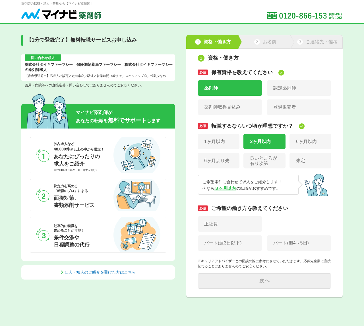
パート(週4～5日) (291, 243)
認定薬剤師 (284, 87)
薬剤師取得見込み (222, 107)
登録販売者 (284, 107)
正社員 (211, 223)
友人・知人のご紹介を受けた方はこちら (100, 272)
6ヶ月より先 (216, 160)
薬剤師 (211, 87)
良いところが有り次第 (263, 161)
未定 (300, 160)
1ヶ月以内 (214, 141)
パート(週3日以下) (223, 243)
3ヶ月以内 (260, 141)
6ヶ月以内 (306, 141)
